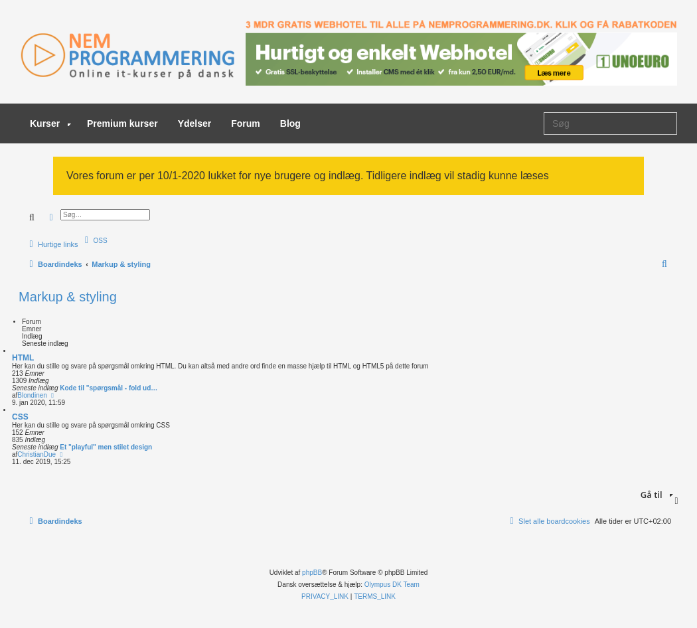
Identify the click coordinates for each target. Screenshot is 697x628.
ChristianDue (36, 454)
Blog (290, 123)
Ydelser (195, 123)
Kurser (50, 123)
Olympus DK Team (392, 584)
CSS (20, 417)
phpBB (312, 572)
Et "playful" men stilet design (106, 447)
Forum (245, 123)
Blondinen (31, 395)
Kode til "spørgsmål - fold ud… (108, 388)
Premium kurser (122, 123)
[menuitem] (95, 240)
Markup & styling (68, 296)
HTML (23, 357)
